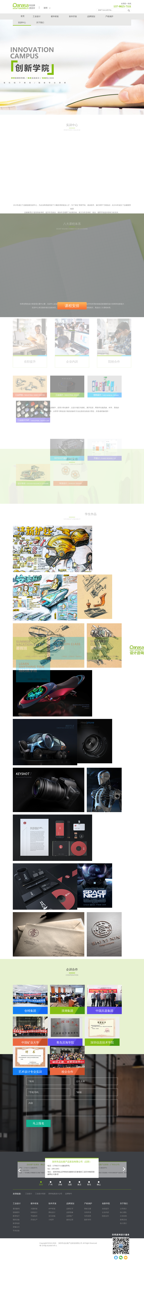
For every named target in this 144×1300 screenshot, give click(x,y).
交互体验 (52, 1216)
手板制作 (34, 1216)
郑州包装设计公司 (55, 1194)
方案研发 (34, 1209)
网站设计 (52, 1212)
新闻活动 (123, 1220)
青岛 (89, 1183)
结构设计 (34, 1212)
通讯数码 (16, 1209)
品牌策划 (91, 16)
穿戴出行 (16, 1227)
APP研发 (52, 1209)
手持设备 (16, 1231)
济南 (60, 1183)
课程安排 (72, 306)
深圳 (47, 8)
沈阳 (70, 1183)
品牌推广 (69, 1216)
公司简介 (123, 1209)
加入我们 (123, 1223)
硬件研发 (55, 16)
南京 (79, 1183)
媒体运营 (69, 1220)
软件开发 (73, 16)
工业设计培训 (40, 1194)
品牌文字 (69, 1209)
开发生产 (34, 1220)
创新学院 (106, 1203)
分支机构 (123, 1216)
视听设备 (16, 1220)
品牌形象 (69, 1212)
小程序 (51, 1220)
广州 (50, 1183)
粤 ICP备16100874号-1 (48, 1246)
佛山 (99, 1183)
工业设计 (37, 16)
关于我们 (40, 22)
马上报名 (38, 1123)
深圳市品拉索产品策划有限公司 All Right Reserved (77, 1243)
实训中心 (22, 22)
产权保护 (109, 16)
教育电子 (16, 1216)
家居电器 (16, 1223)
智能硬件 (16, 1212)
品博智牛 (68, 1194)
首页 (23, 16)
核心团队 (123, 1212)
